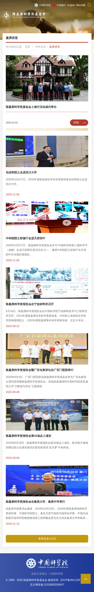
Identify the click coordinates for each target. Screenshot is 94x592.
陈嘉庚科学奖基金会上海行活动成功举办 (31, 107)
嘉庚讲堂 (54, 46)
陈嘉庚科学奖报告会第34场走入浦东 (28, 435)
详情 (76, 122)
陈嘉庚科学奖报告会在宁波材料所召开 (30, 304)
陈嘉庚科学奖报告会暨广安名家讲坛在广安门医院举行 (39, 370)
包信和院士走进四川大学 (21, 172)
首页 (27, 46)
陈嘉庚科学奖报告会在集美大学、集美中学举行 (35, 501)
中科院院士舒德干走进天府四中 (25, 238)
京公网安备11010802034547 (47, 584)
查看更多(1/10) (47, 538)
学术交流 (40, 46)
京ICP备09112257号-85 (74, 580)
